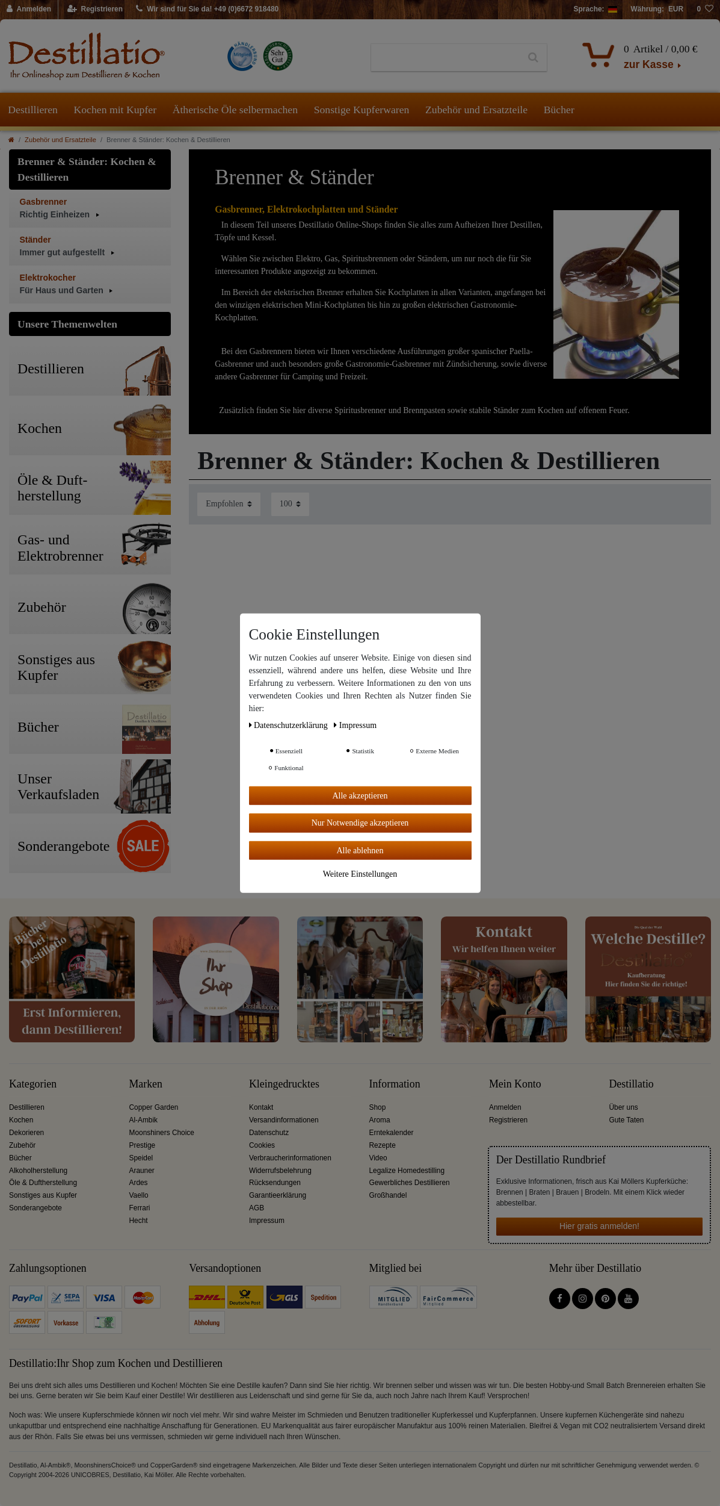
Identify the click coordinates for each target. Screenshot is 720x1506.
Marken (145, 1084)
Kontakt (261, 1107)
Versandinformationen (284, 1120)
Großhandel (388, 1195)
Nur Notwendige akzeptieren (360, 822)
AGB (256, 1208)
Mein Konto (515, 1084)
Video (378, 1158)
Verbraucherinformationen (290, 1158)
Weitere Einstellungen (360, 874)
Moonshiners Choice (161, 1132)
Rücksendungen (275, 1182)
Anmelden (505, 1107)
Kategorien (33, 1084)
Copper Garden (154, 1107)
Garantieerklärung (277, 1195)
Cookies (262, 1145)
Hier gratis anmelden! (599, 1226)
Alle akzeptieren (359, 795)
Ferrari (139, 1208)
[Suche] (533, 58)
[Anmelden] (29, 9)
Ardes (138, 1182)
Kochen (21, 1120)
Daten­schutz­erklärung (289, 724)
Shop (377, 1107)
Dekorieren (26, 1132)
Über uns (623, 1107)
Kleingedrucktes (284, 1084)
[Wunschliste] (705, 9)
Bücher (559, 110)
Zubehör (22, 1145)
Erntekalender (391, 1132)
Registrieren (508, 1120)
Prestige (142, 1145)
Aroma (379, 1120)
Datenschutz (269, 1132)
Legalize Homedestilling (407, 1170)
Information (394, 1084)
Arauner (142, 1170)
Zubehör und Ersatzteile (476, 110)
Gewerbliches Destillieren (409, 1182)
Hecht (138, 1220)
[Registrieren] (95, 9)
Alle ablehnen (359, 849)
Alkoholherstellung (38, 1170)
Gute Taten (626, 1120)
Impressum (267, 1220)
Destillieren (33, 110)
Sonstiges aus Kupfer (43, 1195)
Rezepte (382, 1145)
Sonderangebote (35, 1208)
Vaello (139, 1195)
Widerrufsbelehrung (280, 1170)
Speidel (141, 1158)
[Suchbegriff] (445, 58)
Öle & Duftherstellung (43, 1182)
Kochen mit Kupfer (114, 110)
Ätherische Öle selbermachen (235, 110)
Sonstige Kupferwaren (362, 110)
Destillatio (631, 1084)
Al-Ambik (143, 1120)
